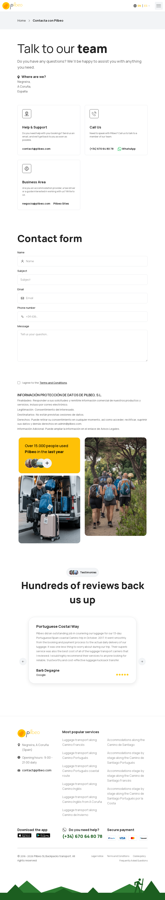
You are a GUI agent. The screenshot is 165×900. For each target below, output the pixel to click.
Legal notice (97, 856)
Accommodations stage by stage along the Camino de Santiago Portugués (125, 758)
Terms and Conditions (53, 382)
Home (21, 20)
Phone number (26, 308)
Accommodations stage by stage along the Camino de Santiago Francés (125, 776)
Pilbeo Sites (61, 203)
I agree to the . (42, 382)
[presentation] (45, 371)
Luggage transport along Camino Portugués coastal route (80, 771)
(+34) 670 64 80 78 (102, 148)
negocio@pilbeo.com (36, 203)
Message (23, 326)
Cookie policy (139, 856)
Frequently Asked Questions (133, 860)
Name (21, 252)
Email (20, 289)
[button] (23, 661)
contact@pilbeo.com (36, 148)
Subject (22, 271)
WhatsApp (127, 149)
